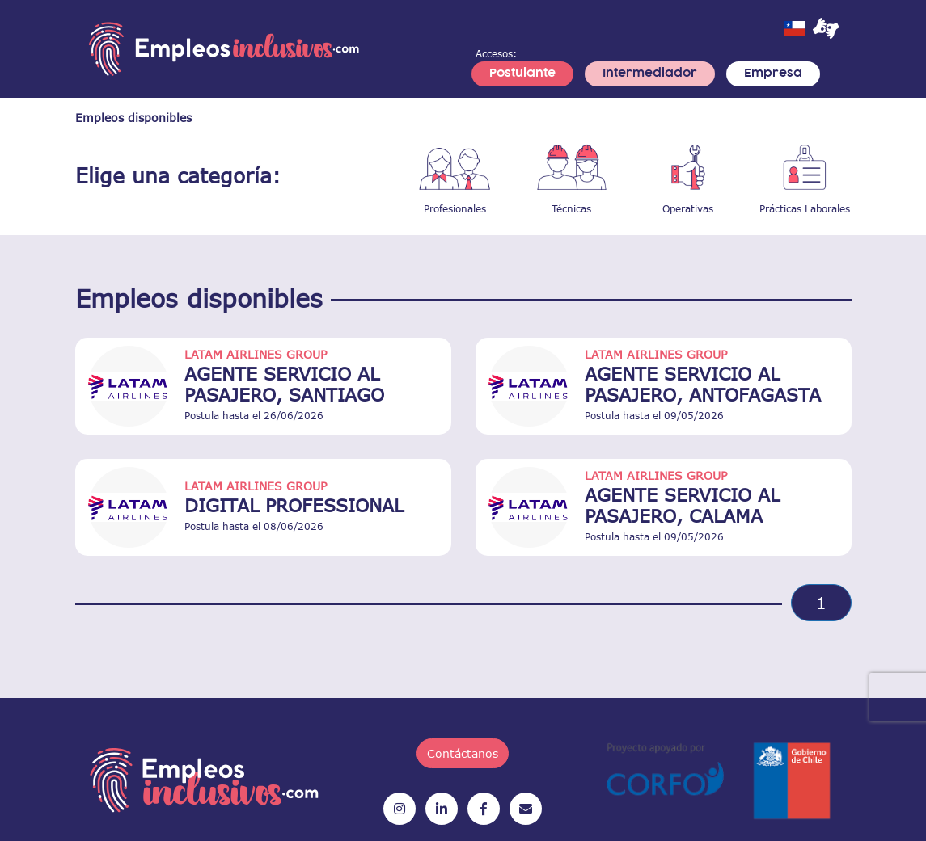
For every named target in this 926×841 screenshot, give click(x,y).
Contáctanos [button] (462, 753)
